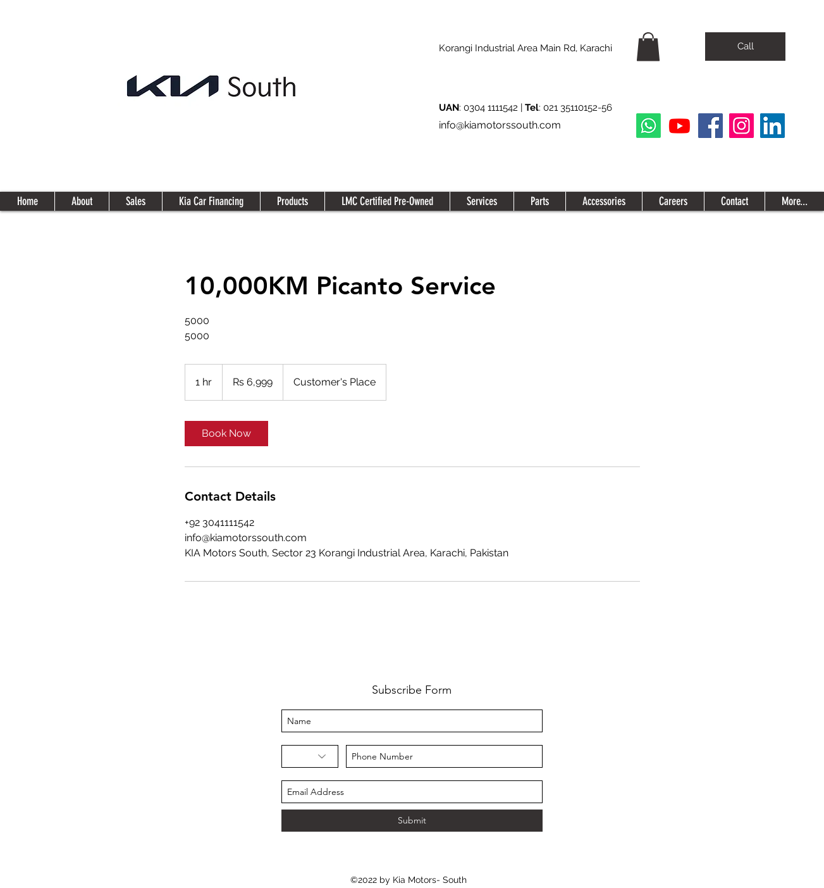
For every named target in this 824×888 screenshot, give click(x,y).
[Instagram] (741, 125)
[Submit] (412, 821)
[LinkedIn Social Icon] (772, 125)
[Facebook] (710, 125)
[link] (226, 433)
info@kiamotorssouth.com (500, 125)
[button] (648, 46)
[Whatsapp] (648, 125)
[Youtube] (679, 125)
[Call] (745, 46)
